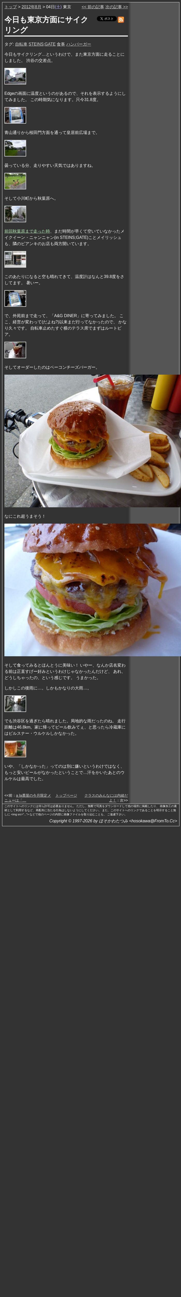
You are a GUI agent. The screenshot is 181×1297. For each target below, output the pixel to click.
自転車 (21, 44)
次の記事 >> (116, 7)
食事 (61, 44)
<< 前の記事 (93, 7)
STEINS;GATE (42, 44)
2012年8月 (31, 7)
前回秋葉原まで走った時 (27, 231)
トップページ (66, 795)
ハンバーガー (78, 44)
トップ (10, 7)
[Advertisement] (154, 82)
